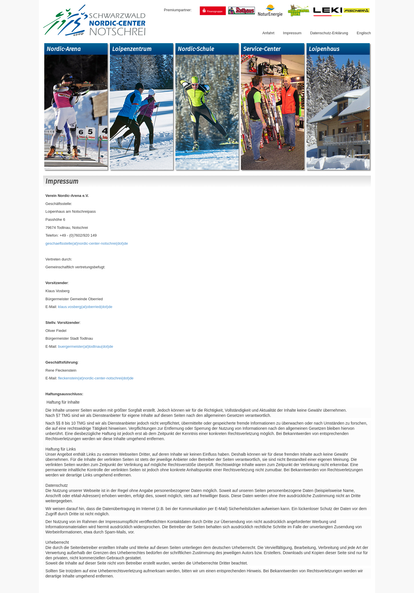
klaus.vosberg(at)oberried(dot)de (85, 307)
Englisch (364, 33)
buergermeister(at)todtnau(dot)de (85, 346)
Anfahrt (268, 33)
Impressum (292, 33)
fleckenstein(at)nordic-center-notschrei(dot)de (95, 378)
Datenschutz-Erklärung (329, 33)
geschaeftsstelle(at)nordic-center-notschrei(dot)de (86, 243)
